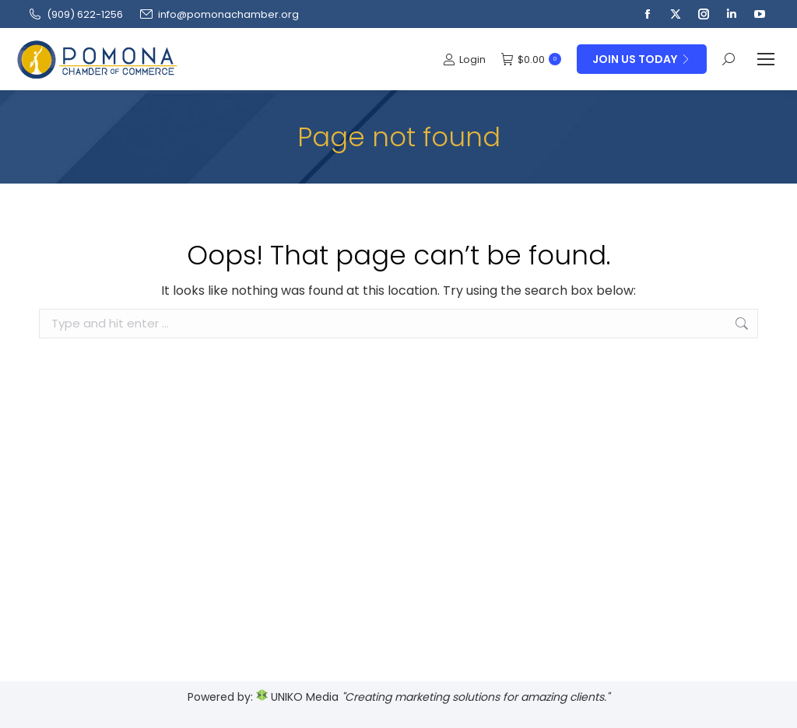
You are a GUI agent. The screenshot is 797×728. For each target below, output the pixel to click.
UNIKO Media (297, 697)
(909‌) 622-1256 (75, 14)
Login (464, 59)
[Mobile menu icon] (765, 59)
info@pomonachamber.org (219, 14)
